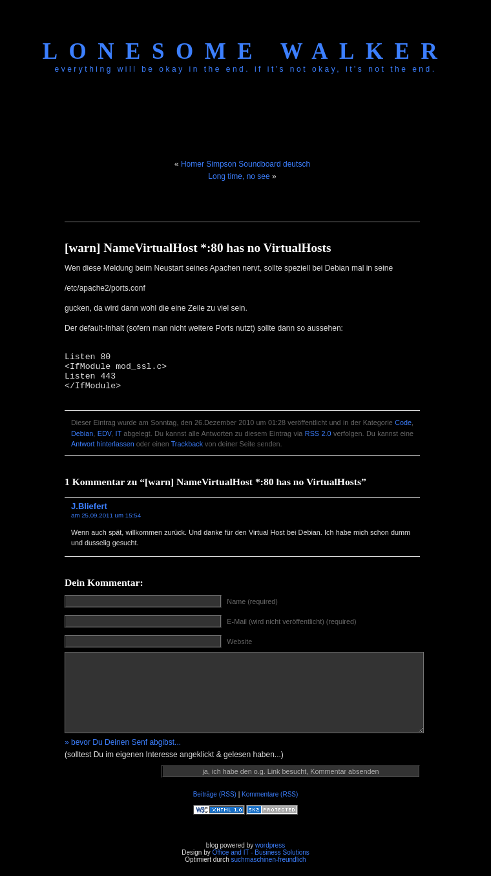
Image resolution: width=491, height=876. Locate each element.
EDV (104, 433)
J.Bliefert (89, 506)
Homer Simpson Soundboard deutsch (245, 164)
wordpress (270, 845)
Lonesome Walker (245, 51)
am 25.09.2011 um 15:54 (106, 515)
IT (118, 433)
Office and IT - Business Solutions (260, 852)
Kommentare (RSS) (270, 794)
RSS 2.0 (318, 433)
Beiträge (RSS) (214, 794)
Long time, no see (238, 176)
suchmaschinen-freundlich (268, 859)
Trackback (187, 444)
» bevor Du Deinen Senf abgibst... (123, 742)
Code (403, 422)
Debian (82, 433)
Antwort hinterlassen (102, 444)
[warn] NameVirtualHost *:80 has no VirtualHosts (198, 248)
